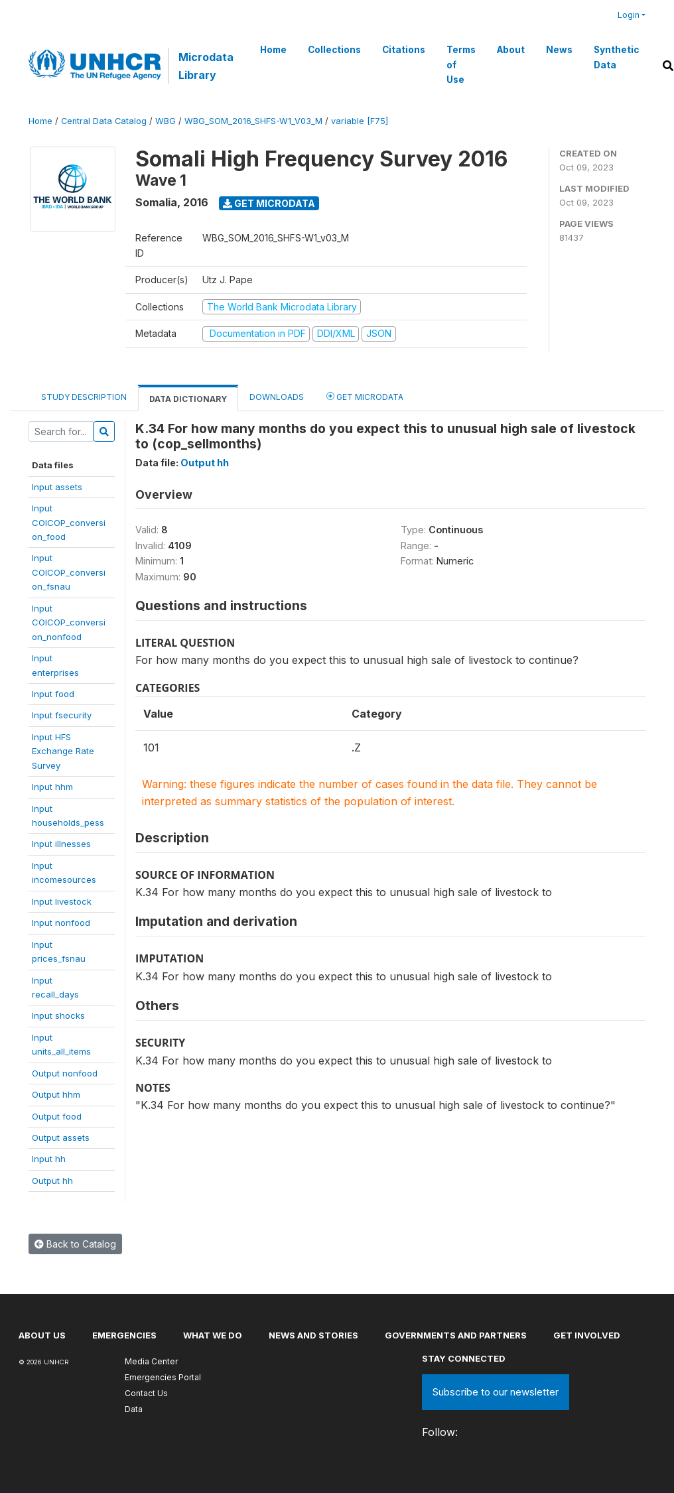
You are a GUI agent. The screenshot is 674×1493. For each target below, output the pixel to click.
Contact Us (146, 1393)
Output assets (61, 1137)
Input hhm (52, 786)
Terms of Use (461, 64)
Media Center (151, 1361)
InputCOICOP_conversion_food (68, 522)
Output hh (52, 1180)
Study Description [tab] (84, 397)
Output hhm (56, 1094)
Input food (53, 693)
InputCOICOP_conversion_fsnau (68, 572)
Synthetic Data (616, 57)
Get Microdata (269, 203)
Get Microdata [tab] (364, 396)
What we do (212, 1335)
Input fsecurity (62, 715)
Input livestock (62, 901)
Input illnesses (61, 843)
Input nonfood (61, 922)
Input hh (49, 1158)
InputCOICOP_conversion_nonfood (68, 622)
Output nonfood (65, 1073)
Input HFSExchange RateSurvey (63, 751)
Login (629, 15)
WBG (165, 121)
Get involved (586, 1335)
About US (42, 1335)
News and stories (313, 1335)
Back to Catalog (75, 1244)
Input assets (57, 487)
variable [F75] (359, 121)
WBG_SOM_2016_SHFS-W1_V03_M (253, 121)
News (559, 49)
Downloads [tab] (276, 397)
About (511, 49)
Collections (334, 49)
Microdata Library (206, 65)
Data (134, 1409)
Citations (403, 49)
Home (273, 49)
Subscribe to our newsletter (496, 1392)
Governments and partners (456, 1335)
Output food (57, 1116)
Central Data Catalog (104, 121)
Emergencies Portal (163, 1377)
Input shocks (58, 1015)
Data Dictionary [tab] (188, 399)
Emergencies (124, 1335)
